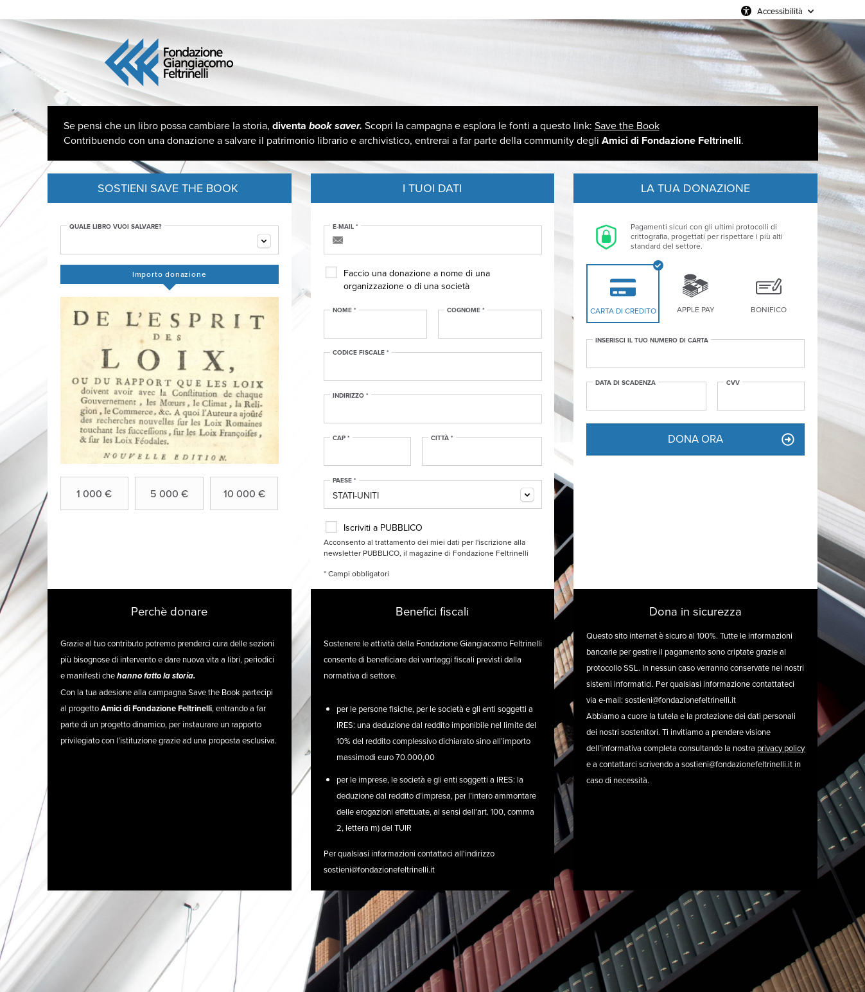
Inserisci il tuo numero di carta (651, 340)
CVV (733, 383)
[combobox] (169, 240)
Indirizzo (351, 396)
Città (442, 438)
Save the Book (627, 125)
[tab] (169, 274)
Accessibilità (780, 11)
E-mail (345, 227)
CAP (341, 438)
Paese (344, 480)
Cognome (466, 310)
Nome (344, 310)
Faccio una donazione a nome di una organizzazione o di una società (417, 280)
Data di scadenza (625, 383)
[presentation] (169, 274)
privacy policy (781, 748)
